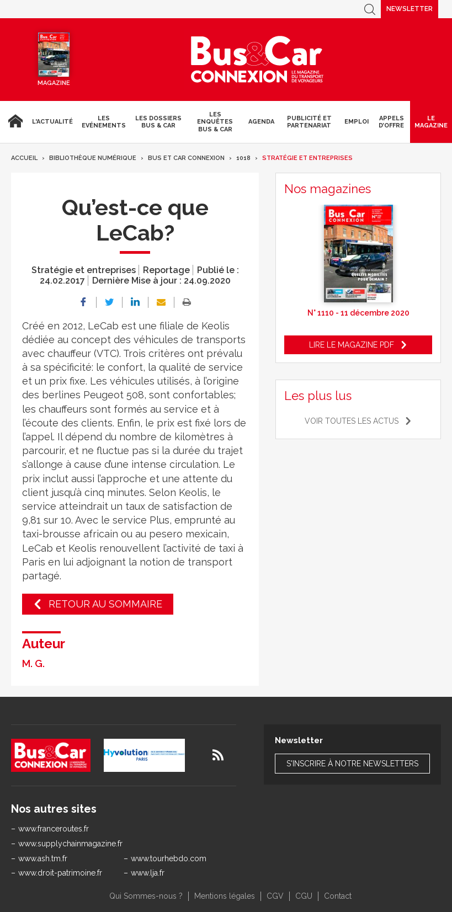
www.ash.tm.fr (42, 858)
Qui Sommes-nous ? (146, 896)
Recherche (369, 9)
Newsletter (409, 9)
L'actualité (52, 121)
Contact (338, 896)
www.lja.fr (147, 872)
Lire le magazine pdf (351, 344)
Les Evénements (104, 122)
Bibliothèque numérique (92, 158)
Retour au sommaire (105, 604)
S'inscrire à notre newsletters (352, 763)
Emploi (356, 121)
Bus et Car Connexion (186, 158)
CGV (275, 896)
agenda (261, 121)
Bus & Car (257, 59)
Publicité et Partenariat (309, 122)
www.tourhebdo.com (168, 858)
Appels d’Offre (391, 122)
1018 (243, 158)
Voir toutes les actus (351, 421)
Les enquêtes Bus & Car (215, 121)
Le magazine (431, 122)
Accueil (14, 122)
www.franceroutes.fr (53, 828)
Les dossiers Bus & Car (158, 122)
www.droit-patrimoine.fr (60, 872)
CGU (303, 896)
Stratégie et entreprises (307, 158)
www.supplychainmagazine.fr (70, 843)
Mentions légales (224, 896)
